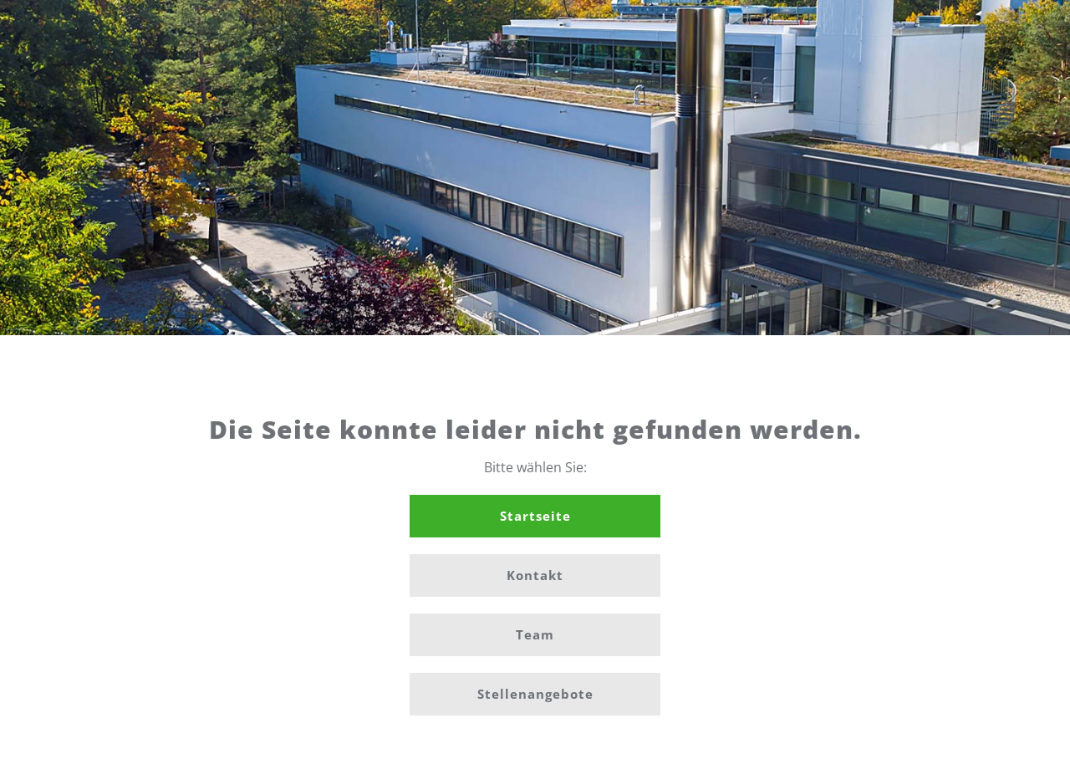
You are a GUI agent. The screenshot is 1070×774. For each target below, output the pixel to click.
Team (535, 634)
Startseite (535, 515)
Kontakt (535, 575)
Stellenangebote (535, 693)
